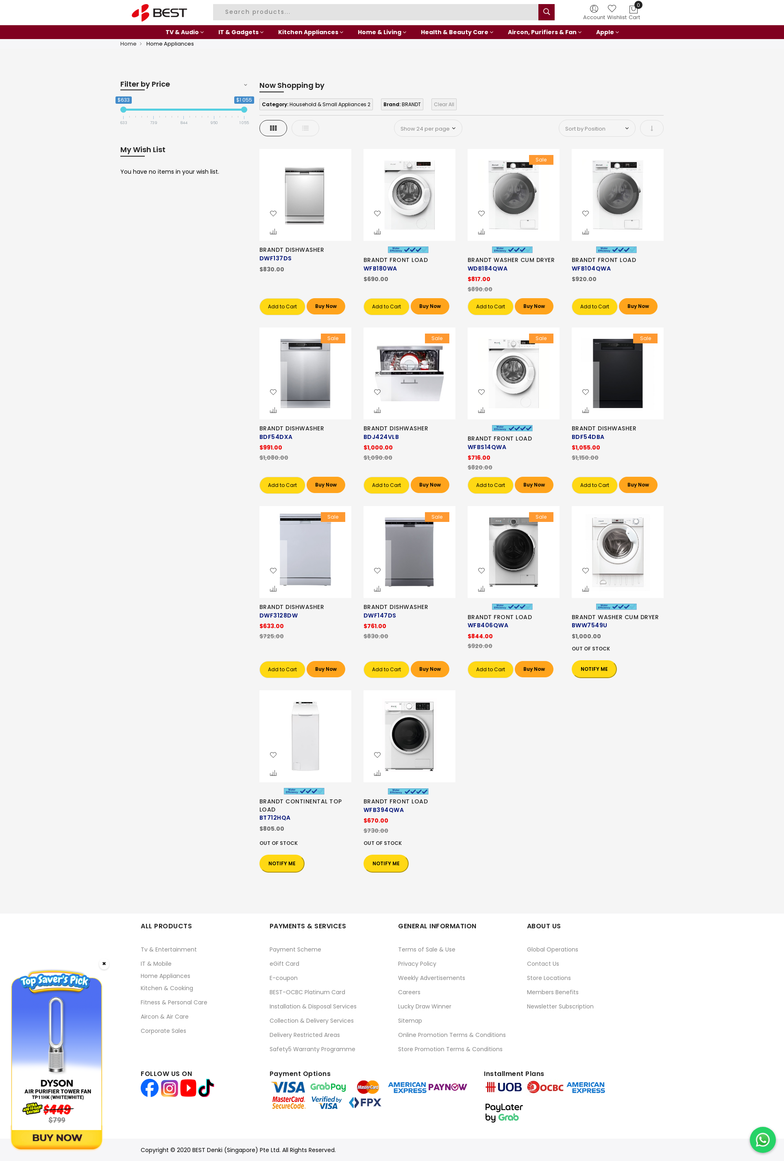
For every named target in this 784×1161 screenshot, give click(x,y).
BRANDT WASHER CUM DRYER (511, 260)
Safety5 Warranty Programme (312, 1049)
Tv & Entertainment (169, 949)
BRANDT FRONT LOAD (396, 260)
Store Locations (549, 978)
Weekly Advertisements (431, 978)
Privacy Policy (417, 964)
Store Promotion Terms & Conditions (450, 1049)
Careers (409, 992)
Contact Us (543, 964)
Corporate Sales (163, 1031)
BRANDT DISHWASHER (291, 250)
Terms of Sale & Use (426, 949)
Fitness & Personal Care (174, 1002)
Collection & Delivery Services (312, 1021)
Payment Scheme (295, 949)
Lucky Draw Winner (424, 1006)
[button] (273, 214)
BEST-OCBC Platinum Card (307, 992)
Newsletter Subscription (560, 1006)
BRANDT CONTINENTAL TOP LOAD (300, 805)
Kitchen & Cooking (167, 988)
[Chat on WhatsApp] (763, 1140)
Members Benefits (553, 992)
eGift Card (284, 964)
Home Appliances (165, 976)
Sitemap (410, 1021)
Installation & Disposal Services (313, 1006)
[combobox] (377, 12)
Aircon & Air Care (165, 1017)
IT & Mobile (156, 964)
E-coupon (284, 978)
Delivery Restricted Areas (305, 1035)
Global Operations (552, 949)
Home (128, 44)
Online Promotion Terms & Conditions (452, 1035)
